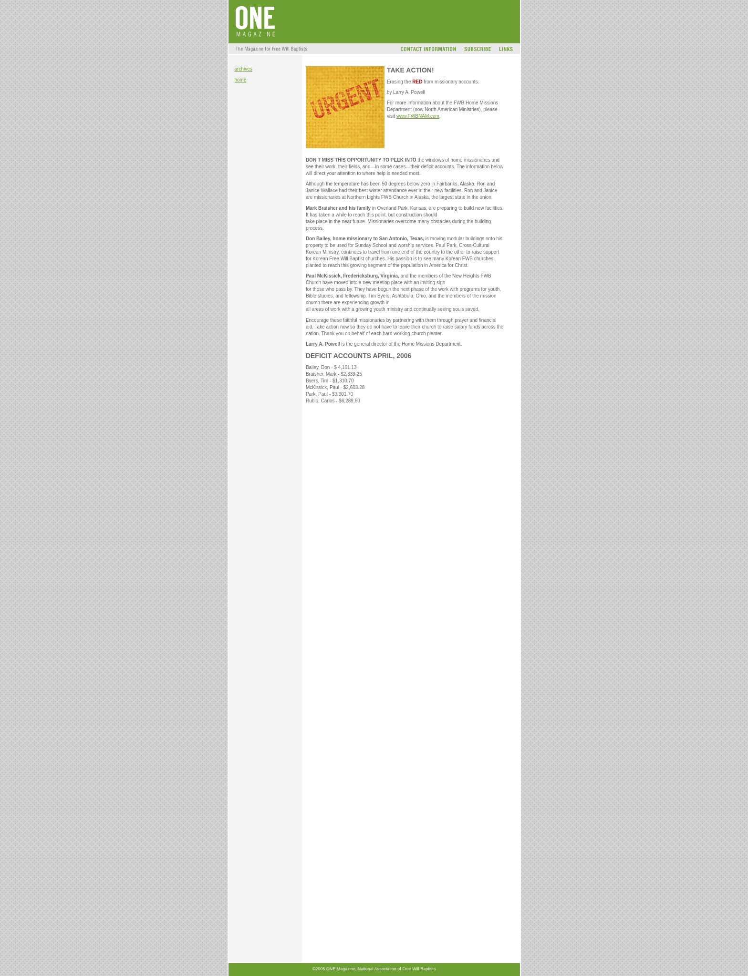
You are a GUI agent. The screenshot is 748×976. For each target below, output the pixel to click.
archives (243, 69)
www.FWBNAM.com (417, 116)
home (241, 79)
